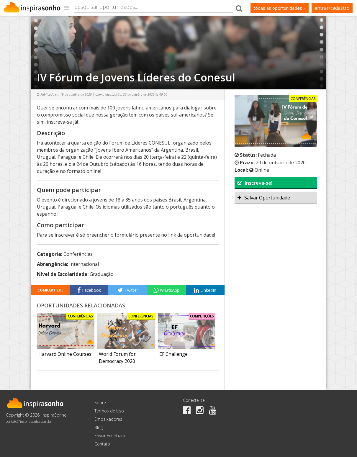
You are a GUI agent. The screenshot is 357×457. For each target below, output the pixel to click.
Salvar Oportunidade (264, 197)
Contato (102, 444)
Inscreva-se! (255, 183)
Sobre (100, 402)
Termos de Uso (109, 411)
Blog (98, 427)
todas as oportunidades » (279, 8)
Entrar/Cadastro (332, 8)
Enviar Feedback (109, 435)
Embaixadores (108, 419)
